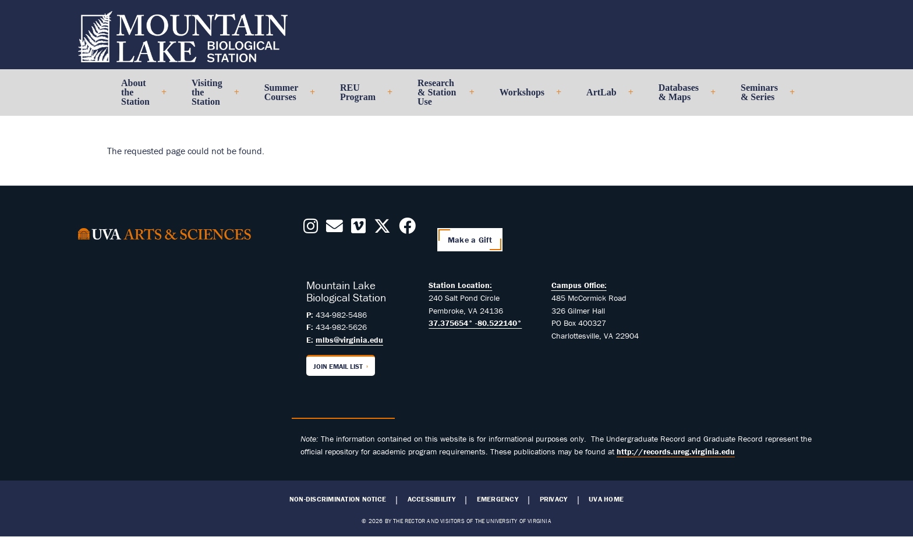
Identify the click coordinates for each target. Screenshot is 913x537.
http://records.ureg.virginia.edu (676, 451)
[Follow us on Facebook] (407, 229)
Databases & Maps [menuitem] (682, 97)
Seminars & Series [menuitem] (763, 97)
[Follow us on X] (382, 229)
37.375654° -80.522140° (475, 323)
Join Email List (338, 366)
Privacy (554, 499)
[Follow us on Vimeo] (358, 229)
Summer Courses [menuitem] (284, 97)
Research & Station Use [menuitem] (441, 97)
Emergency (497, 499)
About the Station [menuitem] (139, 97)
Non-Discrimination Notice (337, 499)
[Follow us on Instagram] (310, 229)
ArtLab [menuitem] (605, 96)
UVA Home (606, 499)
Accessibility (431, 499)
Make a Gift (470, 239)
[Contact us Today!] (334, 229)
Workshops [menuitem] (525, 96)
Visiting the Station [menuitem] (210, 97)
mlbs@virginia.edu (349, 340)
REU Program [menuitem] (361, 97)
